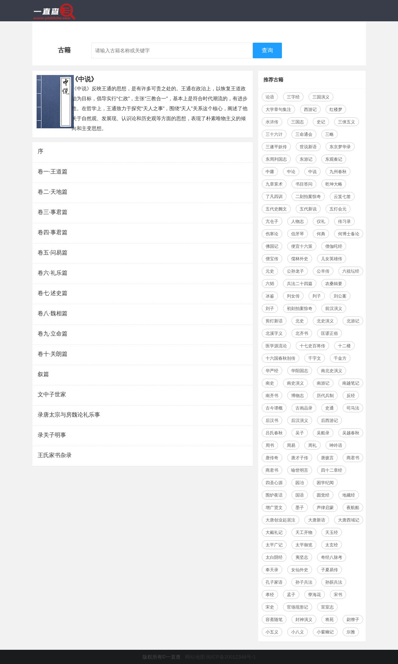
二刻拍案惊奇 (308, 196)
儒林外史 (299, 258)
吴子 (299, 432)
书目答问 (303, 184)
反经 (351, 395)
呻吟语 (335, 445)
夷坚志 (301, 557)
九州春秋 (338, 171)
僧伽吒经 (333, 246)
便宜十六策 (301, 246)
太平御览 (303, 544)
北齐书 (301, 333)
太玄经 (331, 544)
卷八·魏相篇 (52, 313)
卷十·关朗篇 (52, 354)
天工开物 (303, 532)
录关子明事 (52, 435)
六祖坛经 (350, 271)
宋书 (338, 594)
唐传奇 (272, 457)
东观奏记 (333, 159)
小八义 (297, 632)
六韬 (270, 283)
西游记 (310, 109)
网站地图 (195, 657)
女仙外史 (299, 569)
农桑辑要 (333, 283)
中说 (312, 171)
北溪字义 (274, 333)
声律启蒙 (325, 507)
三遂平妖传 (276, 146)
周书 (270, 445)
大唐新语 (316, 520)
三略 (329, 134)
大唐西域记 (348, 520)
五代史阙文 (276, 209)
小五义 (272, 632)
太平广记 (274, 544)
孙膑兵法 (333, 582)
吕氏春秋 (274, 432)
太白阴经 (274, 557)
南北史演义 (331, 370)
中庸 (270, 171)
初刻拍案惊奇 (299, 308)
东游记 (306, 159)
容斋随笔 (274, 619)
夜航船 (353, 507)
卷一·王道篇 (52, 171)
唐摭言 (327, 457)
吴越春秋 (350, 432)
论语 (270, 97)
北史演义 (325, 320)
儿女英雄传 (331, 258)
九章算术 (274, 184)
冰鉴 (270, 296)
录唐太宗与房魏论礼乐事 (69, 415)
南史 (270, 383)
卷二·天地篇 (52, 192)
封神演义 (303, 619)
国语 (299, 495)
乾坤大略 (333, 184)
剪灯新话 (274, 320)
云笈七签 (342, 196)
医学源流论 (276, 345)
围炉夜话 (274, 495)
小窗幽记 (325, 632)
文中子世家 (52, 394)
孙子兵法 (303, 582)
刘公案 (340, 296)
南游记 (323, 383)
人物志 (297, 221)
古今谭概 (274, 408)
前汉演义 (333, 308)
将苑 (329, 619)
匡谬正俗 (329, 333)
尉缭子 (353, 619)
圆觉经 (323, 495)
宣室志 (327, 607)
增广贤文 (274, 507)
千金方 (340, 358)
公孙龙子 (295, 271)
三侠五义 (346, 121)
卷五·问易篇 (52, 253)
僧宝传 (272, 258)
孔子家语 (274, 582)
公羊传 (323, 271)
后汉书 (272, 420)
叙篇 (43, 374)
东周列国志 (276, 159)
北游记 (353, 320)
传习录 (344, 221)
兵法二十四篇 (299, 283)
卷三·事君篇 (52, 212)
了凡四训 (274, 196)
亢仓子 (272, 221)
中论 (291, 171)
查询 (267, 50)
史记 (321, 121)
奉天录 (272, 569)
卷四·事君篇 (52, 232)
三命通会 (303, 134)
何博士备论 (348, 233)
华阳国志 (299, 370)
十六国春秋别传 (280, 358)
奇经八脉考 (331, 557)
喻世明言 (299, 470)
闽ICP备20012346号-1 (231, 657)
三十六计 (274, 134)
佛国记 (272, 246)
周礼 (312, 445)
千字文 (314, 358)
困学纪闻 (325, 482)
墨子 (299, 507)
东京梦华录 (340, 146)
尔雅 (351, 632)
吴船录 (323, 432)
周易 (291, 445)
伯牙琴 (297, 233)
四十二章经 (331, 470)
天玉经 (331, 532)
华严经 (272, 370)
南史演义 (295, 383)
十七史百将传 (312, 345)
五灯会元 (338, 209)
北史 (299, 320)
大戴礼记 (274, 532)
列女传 (293, 296)
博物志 (297, 395)
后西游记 (329, 420)
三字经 (293, 97)
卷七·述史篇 (52, 293)
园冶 (299, 482)
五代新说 (308, 209)
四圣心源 (274, 482)
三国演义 (320, 97)
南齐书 (272, 395)
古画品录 (303, 408)
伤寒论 (272, 233)
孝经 (270, 594)
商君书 (353, 457)
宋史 (270, 607)
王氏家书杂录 (55, 455)
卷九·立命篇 (52, 334)
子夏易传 (329, 569)
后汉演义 (299, 420)
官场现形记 (297, 607)
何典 (321, 233)
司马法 (353, 408)
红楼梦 (335, 109)
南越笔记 (350, 383)
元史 (270, 271)
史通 (329, 408)
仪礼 (321, 221)
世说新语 (308, 146)
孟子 (291, 594)
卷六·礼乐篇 (52, 273)
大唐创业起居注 (280, 520)
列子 (316, 296)
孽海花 (314, 594)
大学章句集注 (278, 109)
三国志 (297, 121)
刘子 (270, 308)
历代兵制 (325, 395)
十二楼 (344, 345)
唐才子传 (299, 457)
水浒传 (272, 121)
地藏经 (348, 495)
